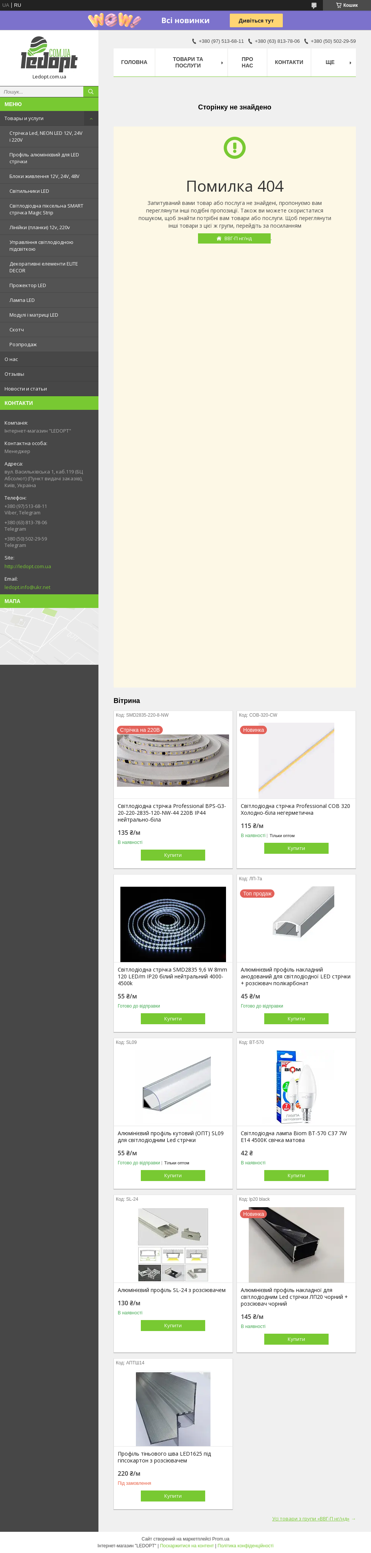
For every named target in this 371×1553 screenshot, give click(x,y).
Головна (134, 62)
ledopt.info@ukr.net (27, 587)
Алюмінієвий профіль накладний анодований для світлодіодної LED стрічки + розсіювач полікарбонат (296, 976)
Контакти (289, 62)
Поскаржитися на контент (187, 1545)
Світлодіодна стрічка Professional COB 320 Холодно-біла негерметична (295, 809)
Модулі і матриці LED (33, 314)
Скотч (16, 329)
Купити (173, 854)
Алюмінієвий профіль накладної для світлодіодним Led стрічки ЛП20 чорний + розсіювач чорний (294, 1297)
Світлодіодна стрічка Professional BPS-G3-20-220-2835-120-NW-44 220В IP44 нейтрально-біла (172, 813)
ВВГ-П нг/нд (238, 238)
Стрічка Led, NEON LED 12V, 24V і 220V (46, 136)
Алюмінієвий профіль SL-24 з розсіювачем (172, 1290)
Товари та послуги (188, 62)
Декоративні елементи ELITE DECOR (43, 267)
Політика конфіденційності (246, 1545)
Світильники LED (29, 190)
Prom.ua (220, 1539)
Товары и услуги (24, 118)
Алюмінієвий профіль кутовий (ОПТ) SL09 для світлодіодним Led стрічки (171, 1137)
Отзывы (14, 373)
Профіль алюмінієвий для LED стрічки (44, 158)
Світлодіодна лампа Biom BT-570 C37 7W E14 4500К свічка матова (294, 1137)
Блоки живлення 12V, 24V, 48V (44, 176)
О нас (11, 359)
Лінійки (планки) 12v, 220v (39, 227)
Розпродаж (23, 344)
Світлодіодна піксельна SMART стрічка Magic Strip (46, 209)
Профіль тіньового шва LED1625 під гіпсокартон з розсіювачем (164, 1457)
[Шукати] (90, 91)
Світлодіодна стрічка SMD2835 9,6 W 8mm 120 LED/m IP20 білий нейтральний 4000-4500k (172, 976)
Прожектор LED (27, 285)
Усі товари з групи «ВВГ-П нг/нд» (310, 1518)
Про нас (247, 62)
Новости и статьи (26, 388)
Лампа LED (22, 300)
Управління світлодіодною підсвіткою (41, 245)
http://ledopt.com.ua (28, 566)
